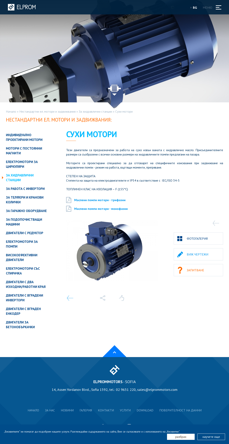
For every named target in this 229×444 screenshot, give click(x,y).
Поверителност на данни (180, 410)
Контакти (106, 410)
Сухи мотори (124, 111)
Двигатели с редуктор (24, 233)
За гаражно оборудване (26, 211)
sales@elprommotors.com (157, 389)
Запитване (195, 270)
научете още (211, 437)
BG (196, 7)
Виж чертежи (197, 254)
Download (145, 410)
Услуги (125, 410)
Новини (67, 410)
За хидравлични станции (95, 111)
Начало (11, 111)
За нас (50, 410)
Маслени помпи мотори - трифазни (96, 200)
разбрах (180, 437)
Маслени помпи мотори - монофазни (97, 209)
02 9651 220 (126, 389)
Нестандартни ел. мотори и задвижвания (47, 111)
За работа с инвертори (25, 189)
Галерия (86, 410)
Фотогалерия (197, 238)
